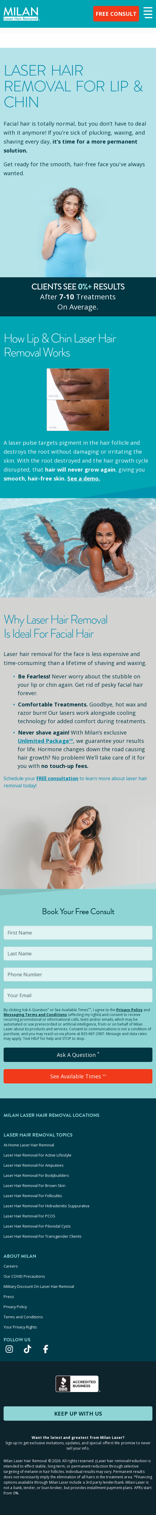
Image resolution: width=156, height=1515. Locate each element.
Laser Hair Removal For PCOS (29, 1216)
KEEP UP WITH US (78, 1413)
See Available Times (78, 1076)
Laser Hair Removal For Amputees (34, 1165)
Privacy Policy (129, 1009)
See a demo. (83, 478)
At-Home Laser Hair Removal (29, 1145)
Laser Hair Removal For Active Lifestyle (37, 1155)
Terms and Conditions (23, 1317)
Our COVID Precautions (24, 1276)
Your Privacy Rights (20, 1327)
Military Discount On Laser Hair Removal (39, 1286)
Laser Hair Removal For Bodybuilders (36, 1175)
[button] (147, 13)
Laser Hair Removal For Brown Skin (34, 1185)
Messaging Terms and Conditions (35, 1014)
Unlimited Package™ (45, 740)
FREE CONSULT (116, 13)
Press (9, 1296)
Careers (11, 1266)
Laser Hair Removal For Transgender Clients (43, 1236)
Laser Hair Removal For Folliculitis (33, 1195)
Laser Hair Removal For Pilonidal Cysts (37, 1226)
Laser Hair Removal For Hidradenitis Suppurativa (46, 1205)
